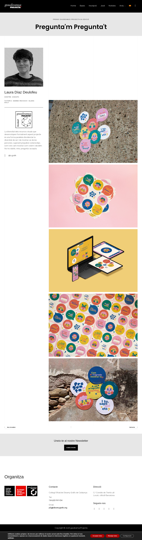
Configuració (125, 536)
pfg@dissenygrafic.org (58, 508)
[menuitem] (130, 5)
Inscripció (93, 6)
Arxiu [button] (121, 6)
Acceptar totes (90, 536)
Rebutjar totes (108, 536)
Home (73, 6)
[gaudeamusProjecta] (14, 5)
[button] (135, 5)
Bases (82, 6)
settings (34, 538)
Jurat (103, 6)
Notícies (112, 6)
